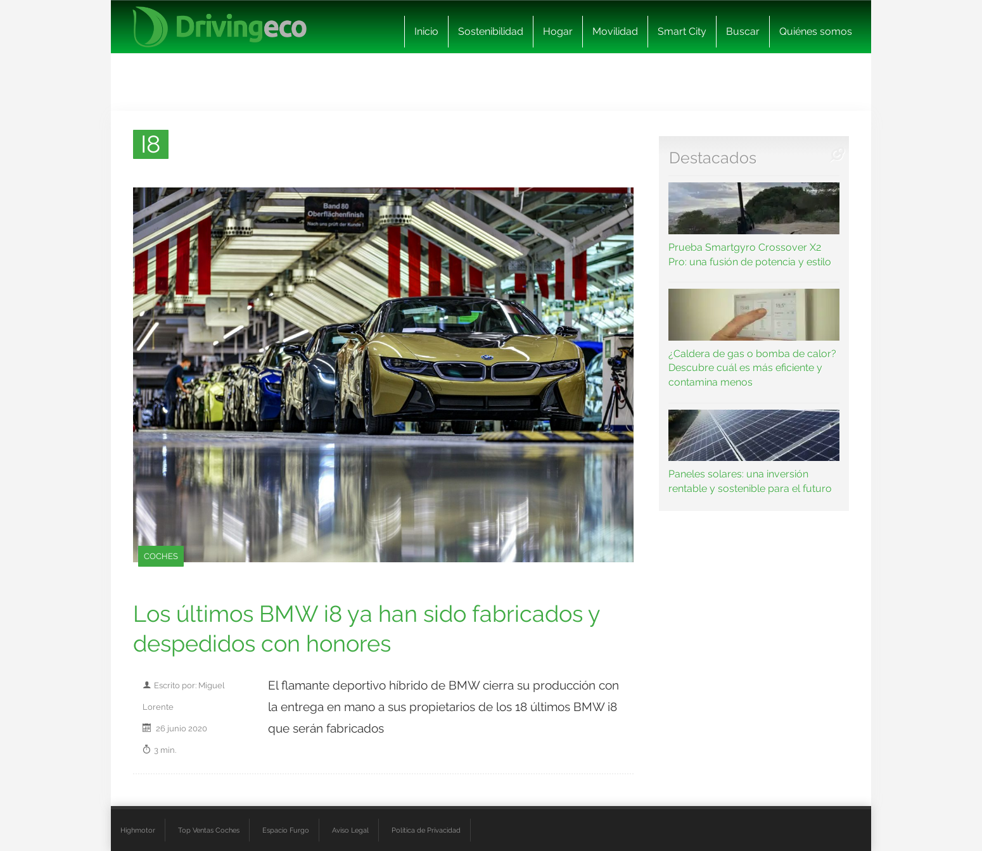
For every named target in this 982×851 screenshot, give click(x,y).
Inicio (426, 31)
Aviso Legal (350, 830)
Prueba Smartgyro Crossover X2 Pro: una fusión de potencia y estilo (754, 224)
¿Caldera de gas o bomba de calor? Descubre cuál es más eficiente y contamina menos (754, 338)
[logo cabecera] (219, 26)
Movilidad (615, 31)
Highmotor (137, 830)
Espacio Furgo (285, 830)
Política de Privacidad (426, 830)
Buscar (743, 31)
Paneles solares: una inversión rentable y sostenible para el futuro (754, 452)
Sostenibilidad (490, 31)
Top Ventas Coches (208, 830)
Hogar (558, 31)
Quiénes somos (815, 31)
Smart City (682, 31)
